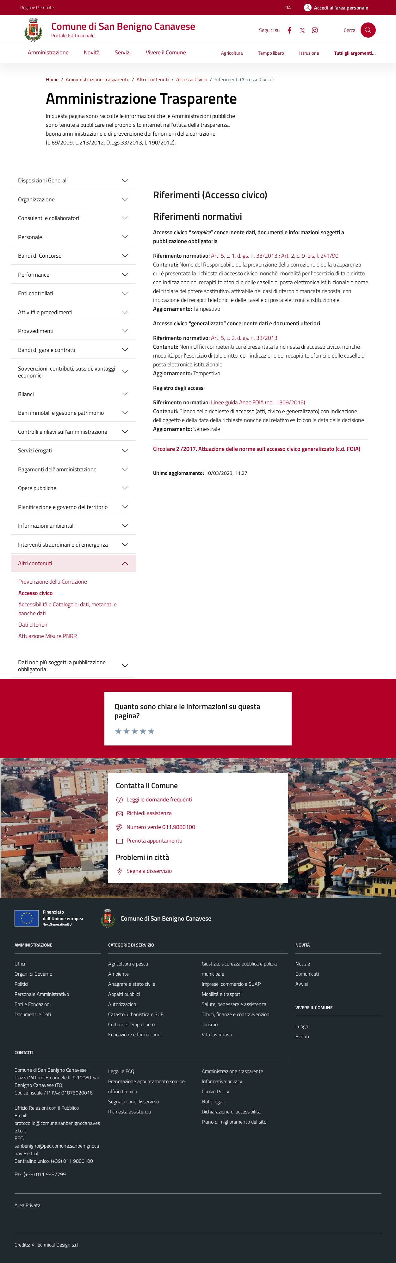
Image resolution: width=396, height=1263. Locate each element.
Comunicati (307, 974)
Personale (30, 237)
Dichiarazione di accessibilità (231, 1111)
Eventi (302, 1036)
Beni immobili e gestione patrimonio (61, 412)
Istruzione (309, 53)
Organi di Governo (33, 974)
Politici (21, 984)
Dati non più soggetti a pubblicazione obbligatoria (62, 665)
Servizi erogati (35, 450)
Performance (33, 274)
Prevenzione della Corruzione (52, 581)
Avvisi (301, 984)
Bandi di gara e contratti (46, 350)
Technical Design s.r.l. (57, 1244)
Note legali (213, 1101)
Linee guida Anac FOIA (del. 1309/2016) (258, 402)
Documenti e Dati (33, 1014)
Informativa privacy (222, 1081)
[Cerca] (368, 30)
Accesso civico (35, 593)
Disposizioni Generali (43, 180)
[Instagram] (312, 30)
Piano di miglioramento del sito (234, 1121)
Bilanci (26, 394)
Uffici (20, 963)
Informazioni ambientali (46, 525)
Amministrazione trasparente (232, 1071)
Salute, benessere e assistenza (234, 1004)
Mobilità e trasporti (221, 994)
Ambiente (118, 974)
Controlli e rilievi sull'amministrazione (62, 431)
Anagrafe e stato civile (131, 984)
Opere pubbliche (37, 488)
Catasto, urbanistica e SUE (136, 1014)
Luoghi (302, 1026)
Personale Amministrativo (42, 994)
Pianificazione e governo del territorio (63, 507)
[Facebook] (287, 30)
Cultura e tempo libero (131, 1024)
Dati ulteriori (32, 624)
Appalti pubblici (124, 994)
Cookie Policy (215, 1091)
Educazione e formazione (134, 1034)
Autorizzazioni (122, 1004)
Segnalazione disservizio (133, 1101)
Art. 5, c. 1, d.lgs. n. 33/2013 (244, 255)
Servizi (123, 52)
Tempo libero (271, 53)
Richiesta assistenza (129, 1111)
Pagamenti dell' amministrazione (57, 469)
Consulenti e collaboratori (48, 218)
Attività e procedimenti (45, 312)
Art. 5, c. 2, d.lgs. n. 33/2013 (244, 338)
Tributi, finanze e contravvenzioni (236, 1014)
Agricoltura (232, 53)
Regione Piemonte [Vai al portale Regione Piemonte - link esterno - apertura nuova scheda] (37, 7)
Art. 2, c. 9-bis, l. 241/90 (309, 255)
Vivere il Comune (166, 52)
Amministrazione (48, 52)
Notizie (302, 963)
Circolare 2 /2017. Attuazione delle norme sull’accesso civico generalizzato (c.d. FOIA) (256, 449)
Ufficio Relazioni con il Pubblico (47, 1108)
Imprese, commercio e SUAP (231, 984)
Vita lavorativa (217, 1034)
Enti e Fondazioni (33, 1004)
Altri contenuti (35, 563)
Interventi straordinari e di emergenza (63, 544)
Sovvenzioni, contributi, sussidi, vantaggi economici (66, 372)
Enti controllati (35, 293)
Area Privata (27, 1205)
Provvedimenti (35, 331)
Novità (92, 52)
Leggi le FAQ (121, 1071)
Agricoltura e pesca (128, 963)
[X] (299, 30)
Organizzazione (36, 199)
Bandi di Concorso (40, 255)
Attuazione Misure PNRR (47, 636)
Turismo (210, 1024)
